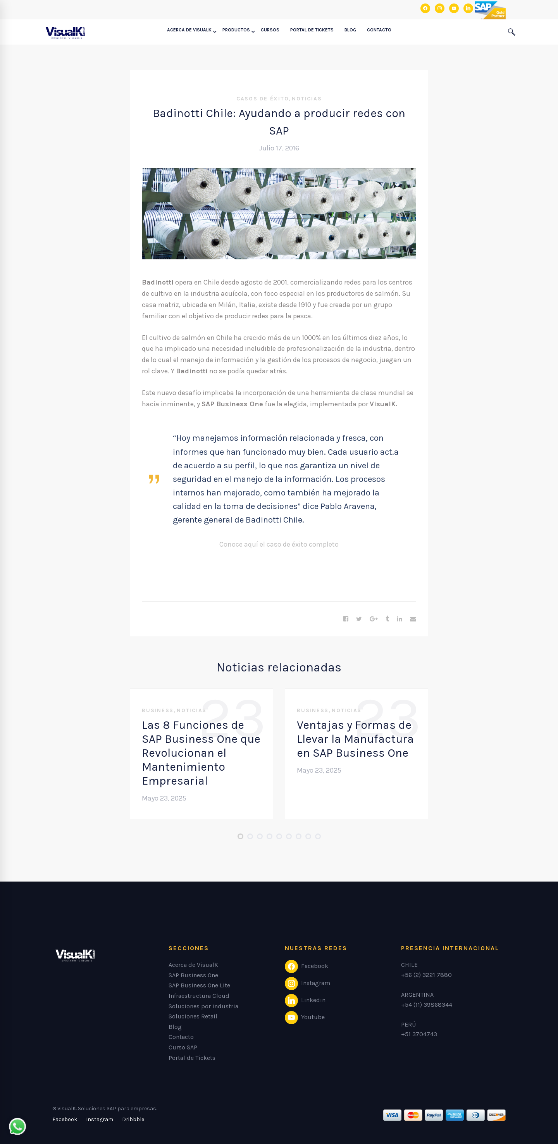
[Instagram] (99, 1119)
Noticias (307, 98)
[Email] (413, 619)
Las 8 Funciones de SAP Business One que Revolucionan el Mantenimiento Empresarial (201, 753)
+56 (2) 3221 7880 (426, 974)
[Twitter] (359, 619)
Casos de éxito (262, 98)
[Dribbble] (133, 1119)
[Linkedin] (399, 619)
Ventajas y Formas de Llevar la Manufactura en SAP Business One (355, 739)
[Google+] (374, 619)
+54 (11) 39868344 (426, 1004)
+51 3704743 (419, 1034)
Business (158, 710)
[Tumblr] (387, 619)
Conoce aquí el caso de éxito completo (279, 544)
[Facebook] (345, 619)
